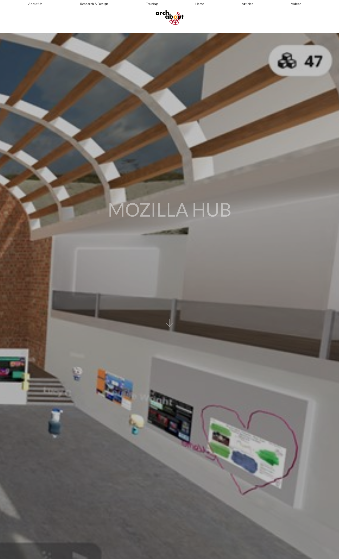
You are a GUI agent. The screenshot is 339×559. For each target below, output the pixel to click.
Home (199, 4)
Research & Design (94, 4)
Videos (296, 4)
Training (152, 4)
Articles (247, 4)
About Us (35, 4)
